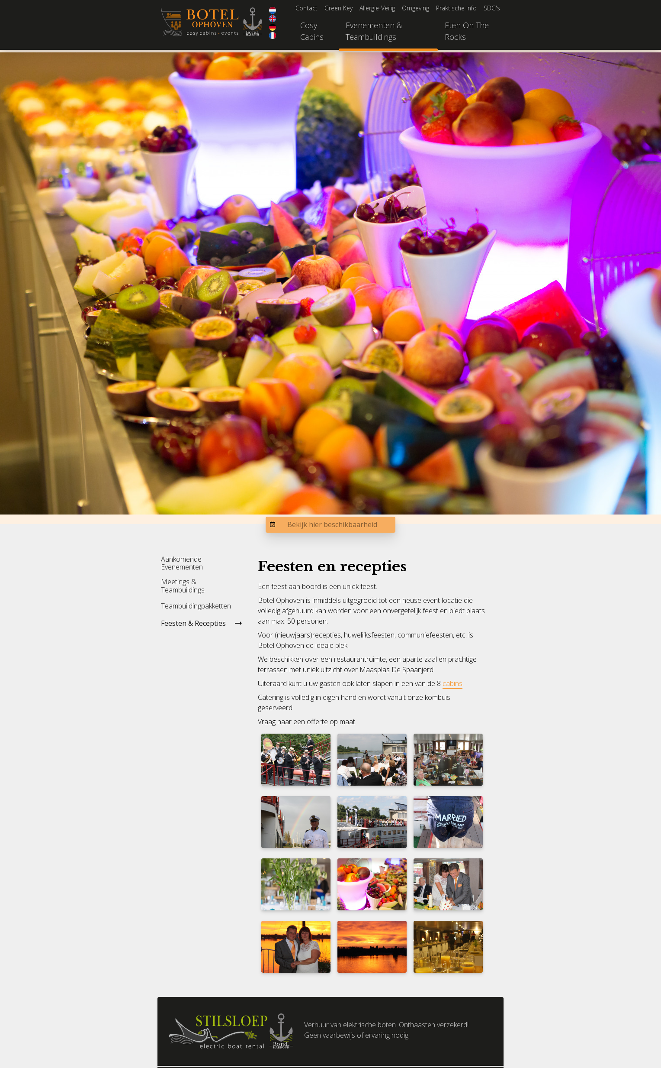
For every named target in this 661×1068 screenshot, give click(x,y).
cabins (452, 683)
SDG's (492, 8)
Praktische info (456, 8)
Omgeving (415, 8)
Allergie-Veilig (377, 8)
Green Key (338, 8)
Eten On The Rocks (467, 31)
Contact (306, 8)
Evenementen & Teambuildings (374, 31)
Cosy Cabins (312, 31)
